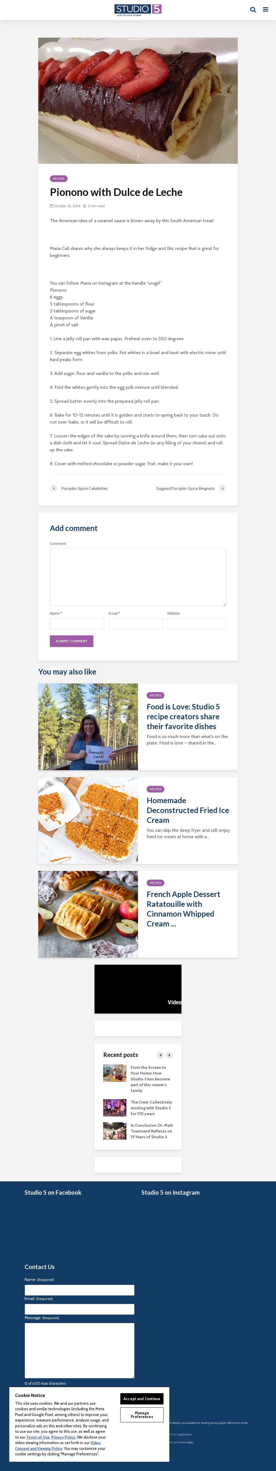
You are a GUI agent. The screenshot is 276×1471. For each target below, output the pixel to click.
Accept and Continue (142, 1398)
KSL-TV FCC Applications (177, 1434)
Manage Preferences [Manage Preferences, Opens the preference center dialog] (142, 1415)
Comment (58, 543)
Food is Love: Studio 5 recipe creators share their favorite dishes (183, 716)
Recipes (58, 179)
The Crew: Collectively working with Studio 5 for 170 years (151, 1107)
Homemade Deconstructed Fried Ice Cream (188, 810)
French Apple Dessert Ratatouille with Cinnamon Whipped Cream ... (183, 908)
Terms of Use (38, 1437)
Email (114, 613)
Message (42, 1317)
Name (56, 613)
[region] (89, 1424)
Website (173, 613)
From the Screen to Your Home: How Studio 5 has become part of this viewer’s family (150, 1079)
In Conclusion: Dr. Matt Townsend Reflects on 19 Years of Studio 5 (152, 1131)
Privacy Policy (63, 1437)
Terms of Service (176, 1442)
